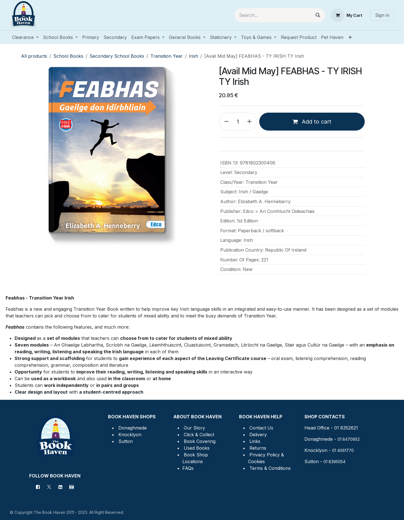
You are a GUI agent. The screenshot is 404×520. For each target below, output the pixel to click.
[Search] (318, 15)
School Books (68, 56)
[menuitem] (25, 37)
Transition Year (166, 56)
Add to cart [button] (312, 121)
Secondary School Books (116, 56)
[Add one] (250, 121)
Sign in (382, 15)
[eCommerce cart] (346, 15)
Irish (193, 56)
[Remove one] (225, 121)
